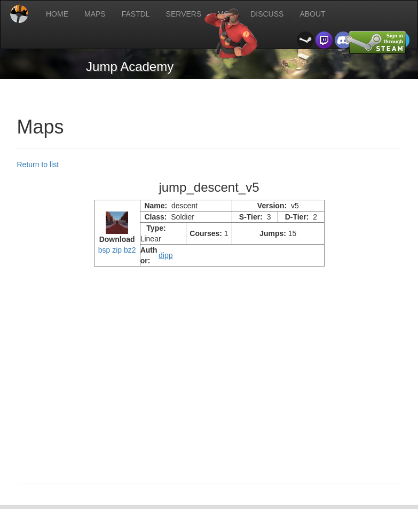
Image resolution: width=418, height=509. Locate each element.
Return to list (38, 164)
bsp (104, 250)
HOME (57, 14)
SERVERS (184, 14)
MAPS (95, 14)
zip (117, 250)
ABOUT (312, 14)
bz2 (130, 250)
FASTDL (136, 14)
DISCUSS (266, 14)
